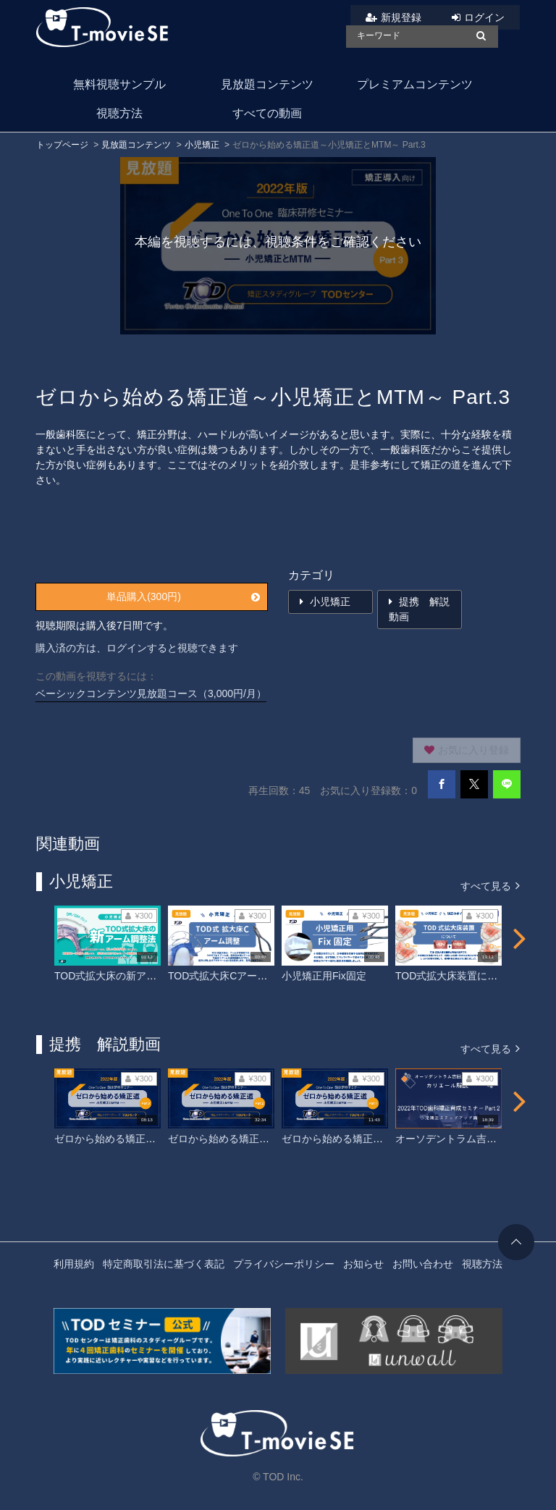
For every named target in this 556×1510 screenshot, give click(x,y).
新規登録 (401, 17)
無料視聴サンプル (119, 84)
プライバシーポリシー (283, 1264)
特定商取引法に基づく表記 (163, 1264)
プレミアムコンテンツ (415, 84)
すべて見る (490, 885)
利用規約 (74, 1264)
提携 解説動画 (419, 609)
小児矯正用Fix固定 (324, 976)
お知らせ (363, 1264)
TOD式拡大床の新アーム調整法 (125, 976)
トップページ (62, 145)
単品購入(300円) (183, 596)
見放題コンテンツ (267, 84)
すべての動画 (267, 113)
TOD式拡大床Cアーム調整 (227, 976)
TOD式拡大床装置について (456, 976)
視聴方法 (119, 113)
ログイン (484, 17)
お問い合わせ (422, 1264)
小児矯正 (202, 145)
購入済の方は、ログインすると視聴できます (136, 648)
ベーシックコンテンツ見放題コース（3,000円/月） (150, 693)
